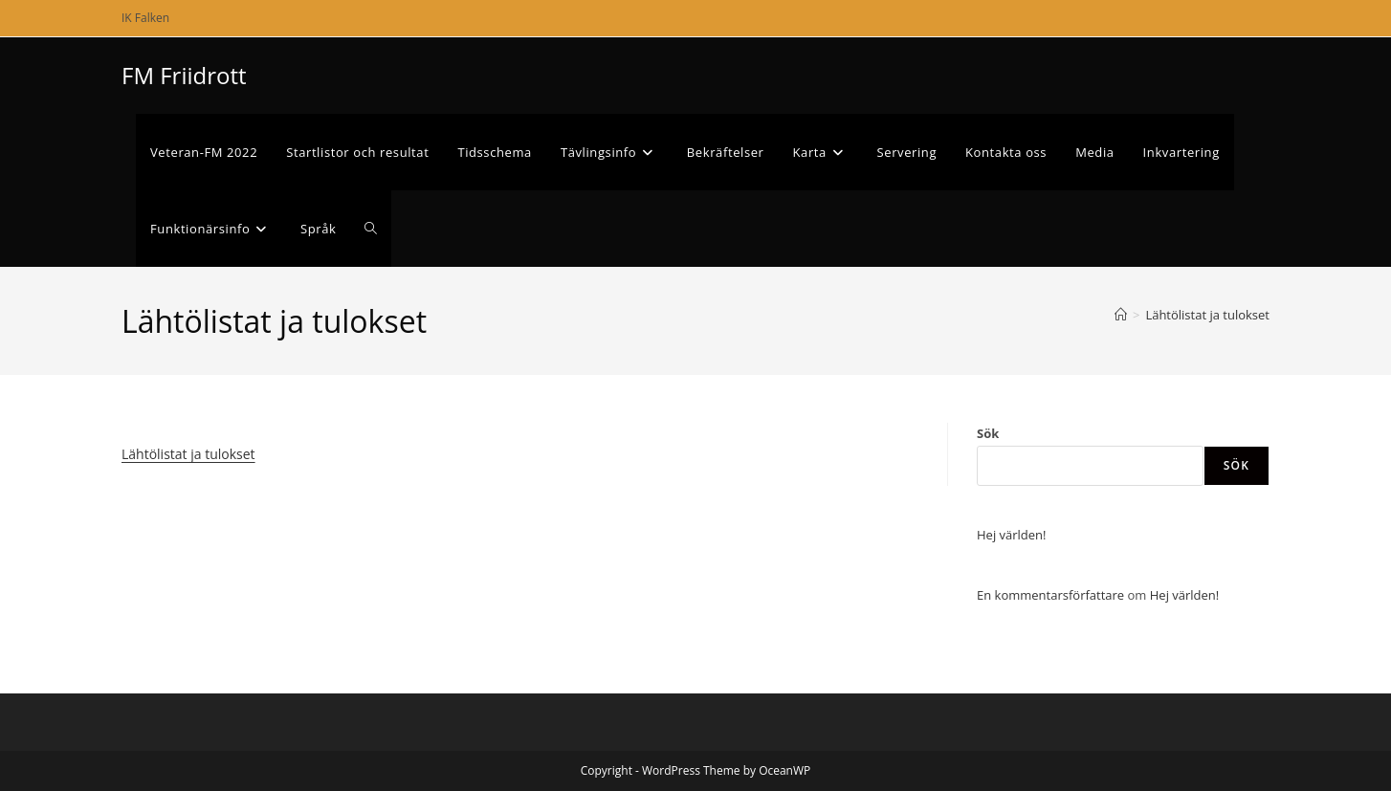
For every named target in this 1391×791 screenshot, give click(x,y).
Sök (988, 433)
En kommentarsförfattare (1050, 595)
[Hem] (1121, 314)
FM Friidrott (184, 75)
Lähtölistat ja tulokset (1207, 314)
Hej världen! (1012, 534)
